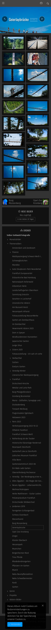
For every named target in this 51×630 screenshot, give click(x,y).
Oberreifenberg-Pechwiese (23, 472)
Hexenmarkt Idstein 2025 (23, 328)
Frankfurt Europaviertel (22, 273)
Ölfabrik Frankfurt (20, 430)
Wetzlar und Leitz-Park (21, 388)
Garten (15, 587)
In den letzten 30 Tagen (25, 219)
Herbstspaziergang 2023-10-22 (25, 426)
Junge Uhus (17, 345)
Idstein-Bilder (15, 599)
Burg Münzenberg (19, 523)
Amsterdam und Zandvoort (23, 248)
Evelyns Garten (18, 366)
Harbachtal (17, 358)
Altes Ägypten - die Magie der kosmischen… (28, 481)
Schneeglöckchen (19, 261)
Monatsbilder (15, 239)
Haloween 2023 (18, 417)
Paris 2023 (16, 422)
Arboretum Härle (19, 286)
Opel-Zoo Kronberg (20, 532)
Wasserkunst (17, 519)
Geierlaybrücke (18, 527)
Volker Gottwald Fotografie (18, 235)
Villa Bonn (16, 460)
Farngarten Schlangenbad (23, 510)
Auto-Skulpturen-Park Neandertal (26, 269)
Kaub (14, 582)
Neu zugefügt (25, 215)
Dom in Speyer (18, 333)
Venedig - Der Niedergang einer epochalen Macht (28, 477)
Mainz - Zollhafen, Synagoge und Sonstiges (28, 400)
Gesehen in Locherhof (21, 299)
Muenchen (16, 549)
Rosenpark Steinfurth (21, 447)
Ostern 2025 (17, 349)
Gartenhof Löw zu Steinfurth (24, 451)
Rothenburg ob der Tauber (23, 438)
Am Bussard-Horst (20, 307)
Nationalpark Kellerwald (22, 282)
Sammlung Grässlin (20, 294)
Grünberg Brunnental (21, 396)
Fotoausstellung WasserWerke (25, 316)
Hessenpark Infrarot (21, 311)
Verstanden (15, 624)
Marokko (16, 265)
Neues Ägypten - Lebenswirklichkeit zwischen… (28, 485)
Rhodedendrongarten (21, 561)
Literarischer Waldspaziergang (25, 375)
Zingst (14, 536)
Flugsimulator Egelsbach (22, 413)
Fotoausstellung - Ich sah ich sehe (27, 354)
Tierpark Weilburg (19, 409)
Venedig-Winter (19, 371)
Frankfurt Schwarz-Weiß (22, 434)
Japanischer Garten (20, 341)
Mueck (15, 570)
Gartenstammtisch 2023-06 (24, 464)
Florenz (15, 252)
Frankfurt (16, 379)
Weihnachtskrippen (20, 489)
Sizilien (15, 362)
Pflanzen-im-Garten (20, 566)
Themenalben (15, 244)
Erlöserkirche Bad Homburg (24, 277)
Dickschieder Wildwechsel (23, 502)
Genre (12, 591)
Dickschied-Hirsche (20, 383)
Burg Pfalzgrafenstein (21, 392)
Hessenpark (17, 544)
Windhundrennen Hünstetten (24, 337)
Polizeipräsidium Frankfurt (23, 498)
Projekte (13, 595)
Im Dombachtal (18, 324)
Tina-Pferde (17, 557)
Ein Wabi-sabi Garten (21, 468)
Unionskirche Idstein (21, 303)
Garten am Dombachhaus (23, 320)
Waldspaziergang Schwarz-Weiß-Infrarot (28, 256)
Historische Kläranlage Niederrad (26, 443)
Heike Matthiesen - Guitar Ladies (26, 494)
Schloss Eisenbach (20, 515)
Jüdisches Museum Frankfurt (24, 455)
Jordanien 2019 (18, 506)
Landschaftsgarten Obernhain (25, 290)
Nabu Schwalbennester (22, 578)
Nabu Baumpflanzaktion (22, 574)
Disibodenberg (18, 405)
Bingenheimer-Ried (20, 553)
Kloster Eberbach (19, 540)
